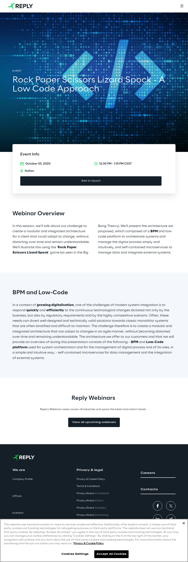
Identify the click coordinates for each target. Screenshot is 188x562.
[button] (158, 473)
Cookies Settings (74, 554)
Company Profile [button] (22, 479)
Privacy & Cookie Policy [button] (91, 479)
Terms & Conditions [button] (88, 486)
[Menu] (182, 6)
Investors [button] (17, 513)
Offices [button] (17, 496)
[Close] (183, 523)
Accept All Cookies (111, 554)
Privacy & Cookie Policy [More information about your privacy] (88, 543)
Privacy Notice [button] (93, 493)
